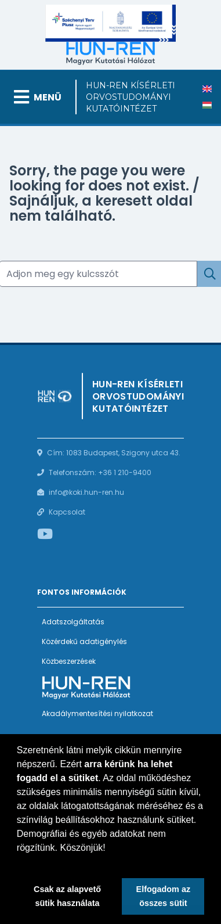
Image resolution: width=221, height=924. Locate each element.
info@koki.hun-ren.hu (86, 492)
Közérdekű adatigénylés (84, 641)
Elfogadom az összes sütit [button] (163, 896)
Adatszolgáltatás (73, 622)
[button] (18, 862)
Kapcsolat (67, 512)
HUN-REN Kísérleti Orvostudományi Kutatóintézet (130, 97)
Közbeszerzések (69, 661)
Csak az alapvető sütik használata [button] (67, 896)
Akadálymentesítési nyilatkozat (97, 713)
